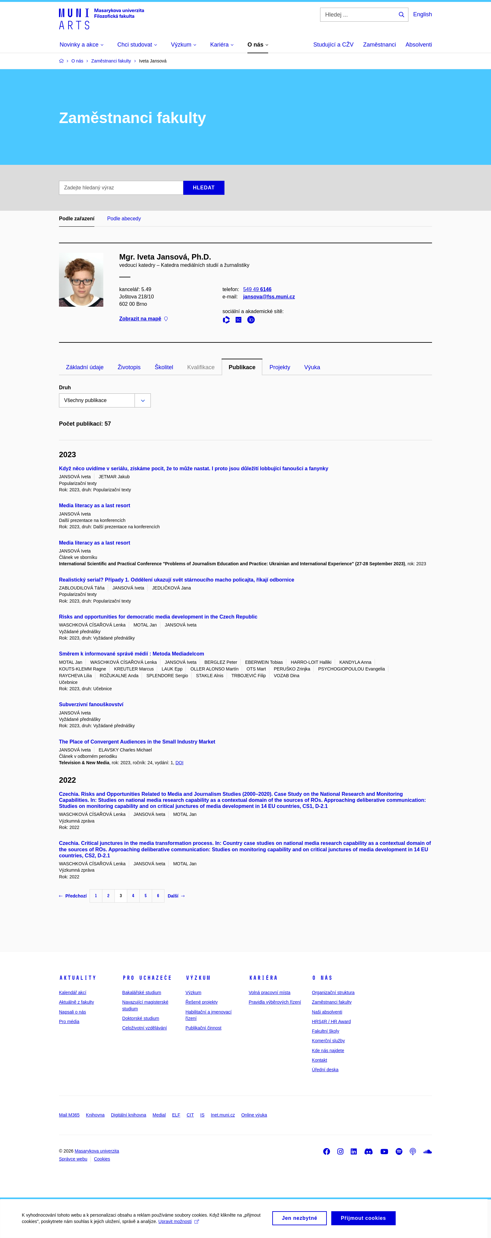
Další (176, 895)
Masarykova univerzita (97, 1151)
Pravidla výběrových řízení (275, 1002)
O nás (322, 977)
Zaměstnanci (379, 44)
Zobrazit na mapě (143, 319)
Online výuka (254, 1114)
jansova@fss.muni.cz (269, 296)
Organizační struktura (333, 992)
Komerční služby (328, 1040)
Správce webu (73, 1158)
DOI (179, 762)
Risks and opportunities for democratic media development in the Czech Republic (158, 616)
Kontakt (319, 1060)
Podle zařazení (76, 218)
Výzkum (198, 977)
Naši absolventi (327, 1012)
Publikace (242, 367)
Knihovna (95, 1114)
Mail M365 (69, 1114)
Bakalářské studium (141, 992)
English (422, 14)
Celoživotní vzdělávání (144, 1027)
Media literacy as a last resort (94, 505)
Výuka (312, 367)
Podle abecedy (124, 218)
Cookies (102, 1158)
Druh (65, 387)
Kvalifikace (201, 367)
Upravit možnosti (179, 1224)
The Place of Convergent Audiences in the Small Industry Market (137, 741)
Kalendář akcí (72, 992)
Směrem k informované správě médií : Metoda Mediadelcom (131, 653)
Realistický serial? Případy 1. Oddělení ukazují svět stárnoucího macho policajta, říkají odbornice (176, 579)
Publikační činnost (204, 1027)
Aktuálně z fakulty (76, 1002)
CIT (190, 1114)
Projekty (279, 367)
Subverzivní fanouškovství (91, 704)
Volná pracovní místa (269, 992)
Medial (159, 1114)
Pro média (69, 1021)
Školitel (164, 367)
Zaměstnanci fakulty (332, 1002)
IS (202, 1114)
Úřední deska (325, 1069)
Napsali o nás (72, 1012)
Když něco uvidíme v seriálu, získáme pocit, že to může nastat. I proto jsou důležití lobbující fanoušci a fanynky (193, 468)
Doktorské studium (140, 1018)
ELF (176, 1114)
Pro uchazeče (147, 977)
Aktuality (77, 977)
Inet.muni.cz (223, 1114)
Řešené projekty (202, 1002)
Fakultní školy (325, 1031)
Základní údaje (85, 367)
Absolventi (419, 44)
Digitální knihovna (128, 1114)
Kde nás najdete (328, 1050)
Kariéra (263, 977)
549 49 (257, 289)
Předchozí (73, 895)
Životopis (129, 367)
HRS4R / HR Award (331, 1021)
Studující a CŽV (333, 44)
